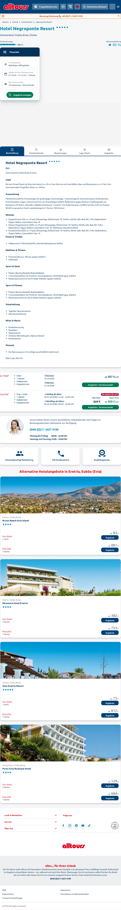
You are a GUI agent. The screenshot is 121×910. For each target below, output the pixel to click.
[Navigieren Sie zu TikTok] (89, 826)
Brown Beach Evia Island (15, 521)
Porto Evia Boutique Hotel (16, 769)
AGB (4, 891)
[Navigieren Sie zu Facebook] (63, 826)
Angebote (109, 538)
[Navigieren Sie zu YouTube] (82, 826)
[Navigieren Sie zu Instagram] (69, 826)
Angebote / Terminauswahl (100, 386)
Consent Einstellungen (12, 898)
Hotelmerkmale (36, 152)
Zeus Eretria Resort (13, 686)
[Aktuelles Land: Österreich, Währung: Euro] (112, 7)
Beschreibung (12, 152)
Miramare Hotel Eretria (15, 604)
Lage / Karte (84, 152)
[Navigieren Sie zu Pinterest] (76, 826)
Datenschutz (8, 895)
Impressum (65, 891)
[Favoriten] (77, 7)
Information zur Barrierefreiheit (74, 895)
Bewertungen (60, 152)
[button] (31, 816)
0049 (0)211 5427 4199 (44, 430)
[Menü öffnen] (118, 6)
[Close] (118, 16)
